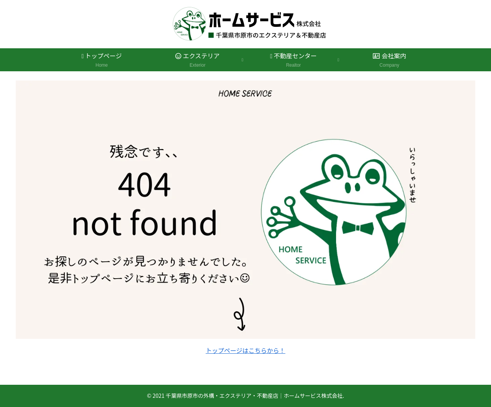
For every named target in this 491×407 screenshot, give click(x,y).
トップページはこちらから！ (245, 350)
